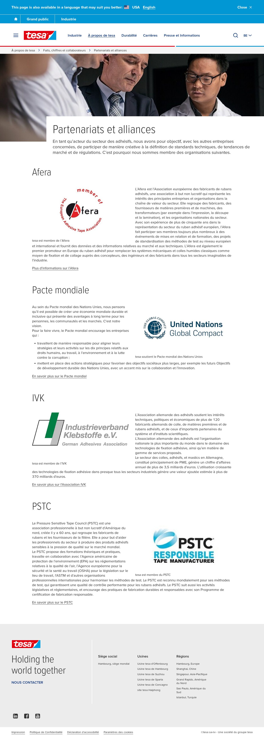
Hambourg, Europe (188, 663)
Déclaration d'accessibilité (83, 732)
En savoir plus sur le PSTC (52, 602)
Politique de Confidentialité (46, 732)
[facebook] (27, 717)
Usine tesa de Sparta (150, 679)
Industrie (68, 19)
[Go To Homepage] (15, 19)
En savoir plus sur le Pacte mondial (59, 376)
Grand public (38, 19)
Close (245, 7)
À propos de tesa (23, 50)
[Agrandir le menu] (15, 35)
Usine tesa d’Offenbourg (152, 663)
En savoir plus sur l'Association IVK (59, 484)
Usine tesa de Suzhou (151, 674)
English (149, 7)
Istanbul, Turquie (186, 697)
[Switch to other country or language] (248, 35)
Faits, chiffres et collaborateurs (64, 50)
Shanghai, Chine (186, 668)
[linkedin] (15, 717)
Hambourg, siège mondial (113, 663)
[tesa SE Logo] (40, 35)
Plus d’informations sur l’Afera (55, 268)
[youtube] (38, 717)
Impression (18, 732)
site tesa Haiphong (148, 690)
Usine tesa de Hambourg (152, 668)
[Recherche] (235, 35)
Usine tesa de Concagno (152, 684)
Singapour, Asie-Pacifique (191, 674)
